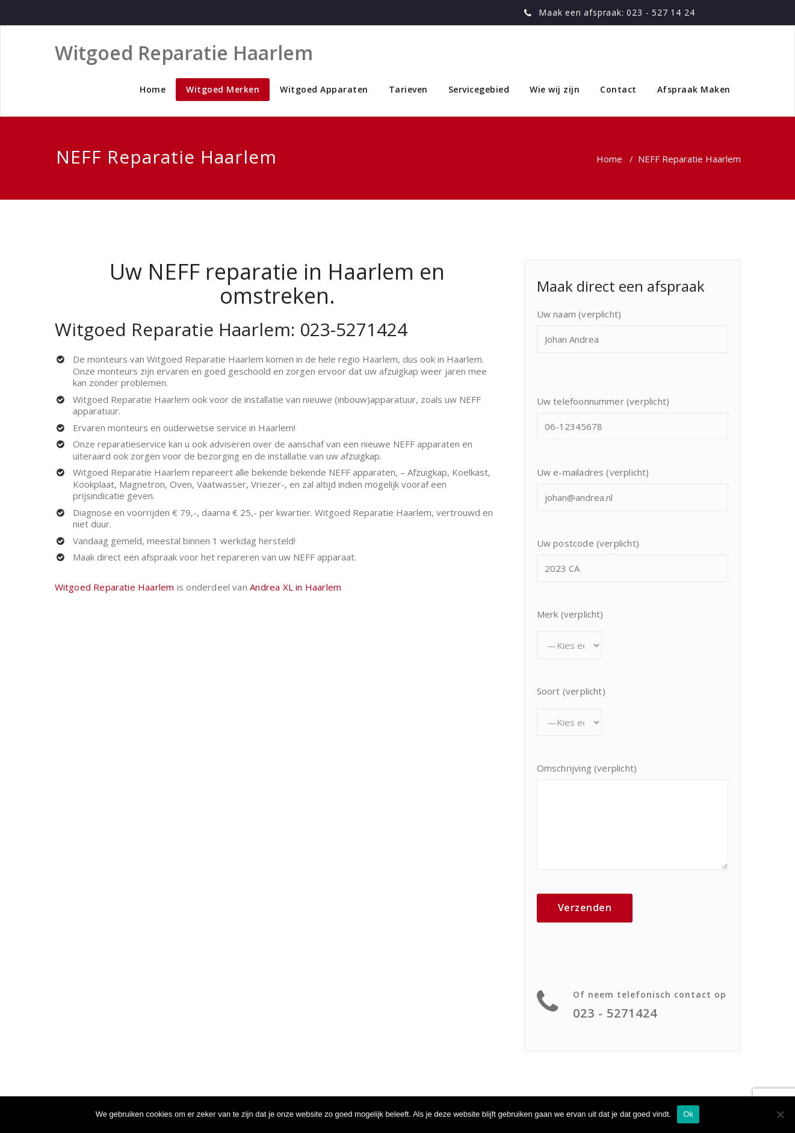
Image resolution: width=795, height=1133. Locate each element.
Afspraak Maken (694, 89)
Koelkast (470, 472)
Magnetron (142, 484)
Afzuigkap (427, 472)
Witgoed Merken (222, 89)
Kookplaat (93, 484)
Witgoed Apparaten (324, 89)
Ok (688, 1114)
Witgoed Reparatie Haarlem (205, 359)
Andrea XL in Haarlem (295, 587)
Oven (181, 484)
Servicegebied (479, 89)
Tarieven (408, 89)
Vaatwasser (221, 484)
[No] (780, 1114)
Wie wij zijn (555, 89)
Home (152, 89)
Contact (618, 89)
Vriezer (266, 484)
